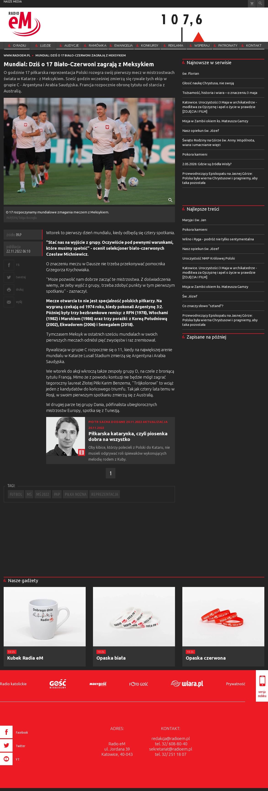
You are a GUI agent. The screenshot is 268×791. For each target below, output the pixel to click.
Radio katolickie (13, 684)
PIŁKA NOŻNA (75, 494)
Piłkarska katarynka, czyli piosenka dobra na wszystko (127, 436)
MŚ (29, 494)
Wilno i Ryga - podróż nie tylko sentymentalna (218, 239)
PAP (57, 494)
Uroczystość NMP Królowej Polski (208, 258)
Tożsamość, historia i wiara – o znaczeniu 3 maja (219, 93)
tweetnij (21, 277)
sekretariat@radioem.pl (170, 749)
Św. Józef (189, 296)
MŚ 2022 (42, 494)
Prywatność (235, 684)
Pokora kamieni (194, 154)
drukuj (19, 289)
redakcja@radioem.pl (170, 738)
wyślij (19, 302)
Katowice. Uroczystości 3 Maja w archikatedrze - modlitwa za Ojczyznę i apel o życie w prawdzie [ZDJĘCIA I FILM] (219, 106)
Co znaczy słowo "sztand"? (202, 306)
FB (17, 265)
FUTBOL (16, 494)
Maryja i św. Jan (194, 220)
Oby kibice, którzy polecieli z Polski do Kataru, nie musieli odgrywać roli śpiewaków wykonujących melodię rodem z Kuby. (129, 453)
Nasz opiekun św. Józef (200, 131)
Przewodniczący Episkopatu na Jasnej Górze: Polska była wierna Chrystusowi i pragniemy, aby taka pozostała (219, 178)
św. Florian (190, 73)
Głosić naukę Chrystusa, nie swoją (208, 83)
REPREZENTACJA (104, 494)
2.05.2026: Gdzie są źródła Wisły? (207, 164)
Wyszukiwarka (260, 4)
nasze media (13, 1)
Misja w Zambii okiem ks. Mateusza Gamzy (215, 121)
